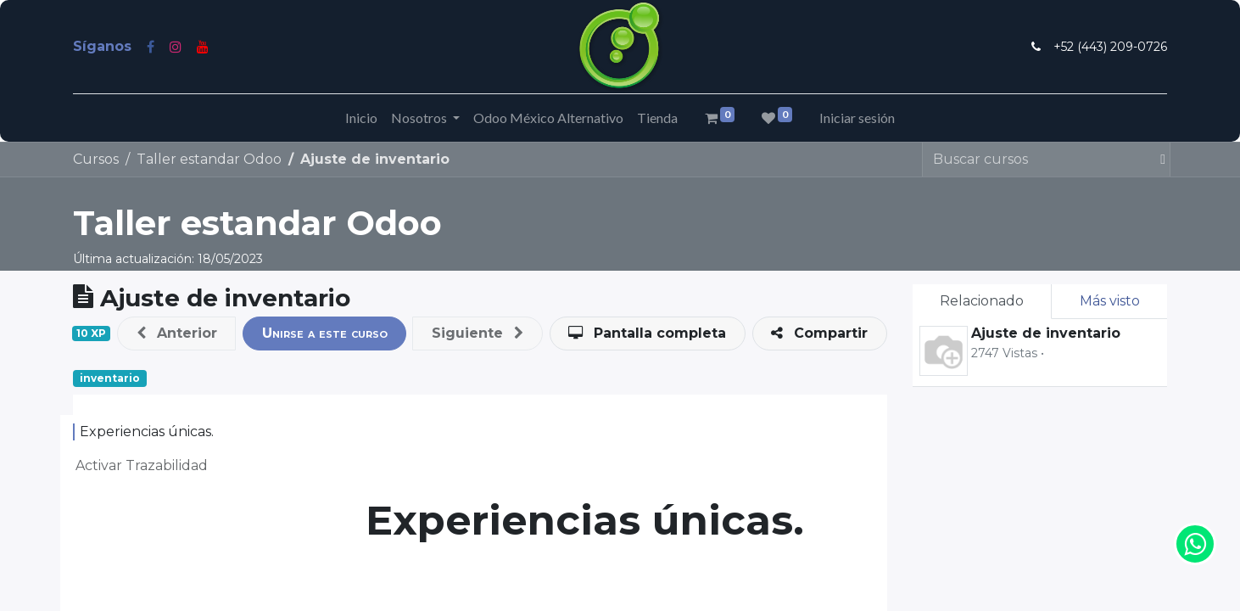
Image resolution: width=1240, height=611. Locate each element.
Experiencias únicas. (147, 431)
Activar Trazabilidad (141, 465)
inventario (110, 378)
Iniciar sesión (857, 117)
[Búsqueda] (1156, 160)
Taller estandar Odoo (257, 223)
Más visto (1110, 301)
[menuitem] (361, 118)
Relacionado (982, 301)
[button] (176, 333)
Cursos (96, 159)
